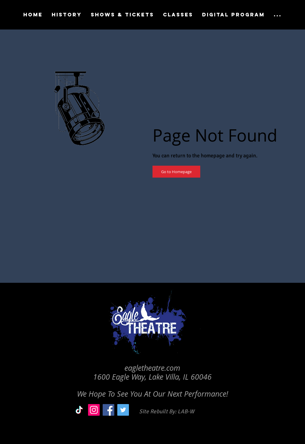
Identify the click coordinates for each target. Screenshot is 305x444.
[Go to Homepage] (176, 172)
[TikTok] (79, 410)
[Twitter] (123, 410)
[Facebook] (108, 410)
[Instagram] (94, 410)
